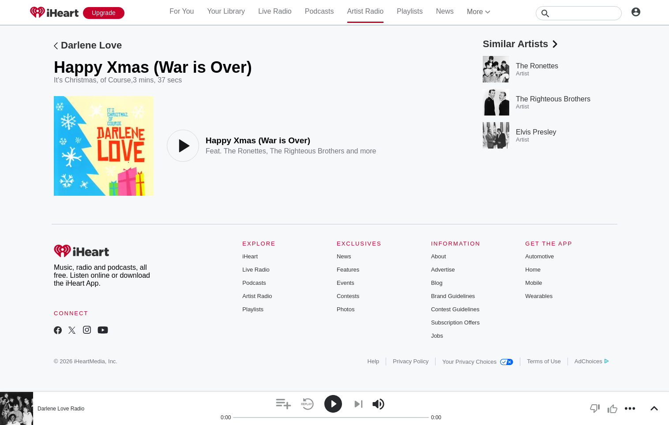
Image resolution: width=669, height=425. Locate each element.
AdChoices (592, 361)
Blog (437, 283)
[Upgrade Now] (103, 13)
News (445, 11)
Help (374, 361)
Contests (348, 296)
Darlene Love (91, 45)
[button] (283, 404)
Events (345, 283)
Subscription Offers (455, 322)
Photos (345, 309)
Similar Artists (521, 43)
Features (348, 269)
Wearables (538, 296)
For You (181, 11)
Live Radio (275, 11)
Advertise (443, 269)
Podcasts (319, 11)
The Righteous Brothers (307, 151)
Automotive (539, 256)
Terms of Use (544, 361)
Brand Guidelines (453, 296)
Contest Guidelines (455, 309)
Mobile (533, 283)
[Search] (579, 13)
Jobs (437, 335)
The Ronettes (245, 151)
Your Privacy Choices (477, 361)
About (438, 256)
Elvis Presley (536, 132)
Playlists (410, 11)
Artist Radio (365, 11)
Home (533, 269)
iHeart (250, 256)
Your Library (226, 11)
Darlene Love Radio (61, 409)
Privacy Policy (410, 361)
